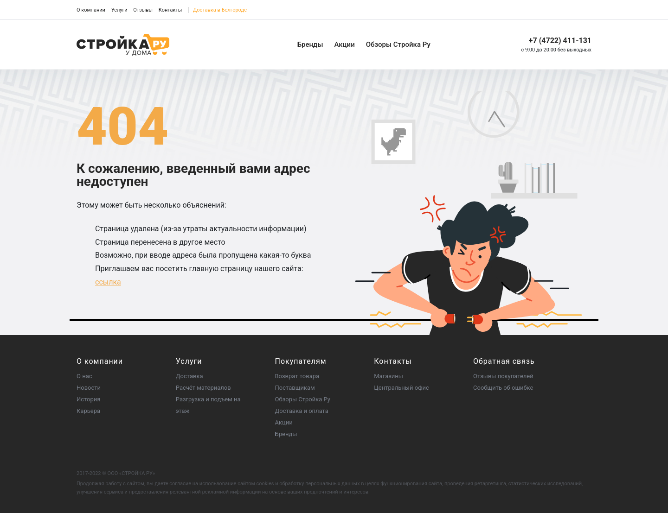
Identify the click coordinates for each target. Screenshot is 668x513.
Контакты (170, 10)
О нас (84, 376)
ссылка (108, 282)
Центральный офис (401, 387)
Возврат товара (297, 376)
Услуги (119, 10)
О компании (91, 10)
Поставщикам (295, 387)
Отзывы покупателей (503, 376)
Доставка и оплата (301, 410)
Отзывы (143, 10)
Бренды (310, 44)
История (88, 399)
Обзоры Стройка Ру (398, 44)
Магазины (388, 376)
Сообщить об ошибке (503, 387)
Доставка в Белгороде (220, 10)
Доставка (189, 376)
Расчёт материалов (203, 387)
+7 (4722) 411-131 (560, 40)
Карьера (88, 410)
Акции (344, 44)
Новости (89, 387)
